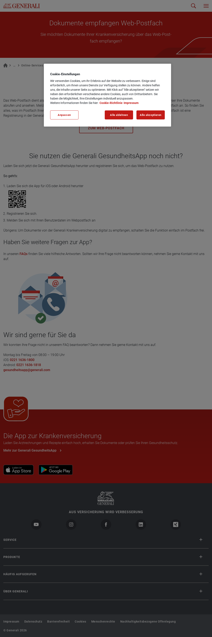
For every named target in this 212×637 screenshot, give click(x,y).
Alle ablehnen (119, 115)
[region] (107, 95)
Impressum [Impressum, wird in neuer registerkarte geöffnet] (131, 103)
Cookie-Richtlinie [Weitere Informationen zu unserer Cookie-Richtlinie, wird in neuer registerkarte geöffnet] (111, 103)
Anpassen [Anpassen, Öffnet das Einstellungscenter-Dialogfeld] (64, 115)
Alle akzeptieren (150, 115)
